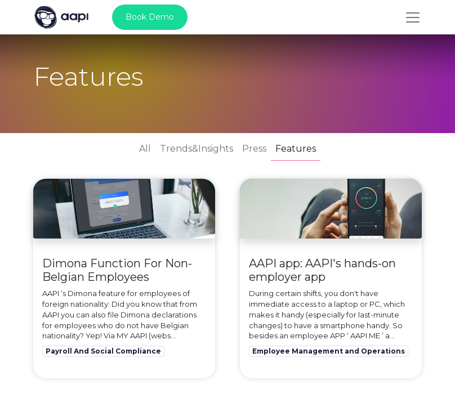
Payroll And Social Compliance (103, 351)
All (145, 148)
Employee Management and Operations (328, 351)
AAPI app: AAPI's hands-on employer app (322, 270)
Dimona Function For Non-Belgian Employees (117, 270)
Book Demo (150, 17)
